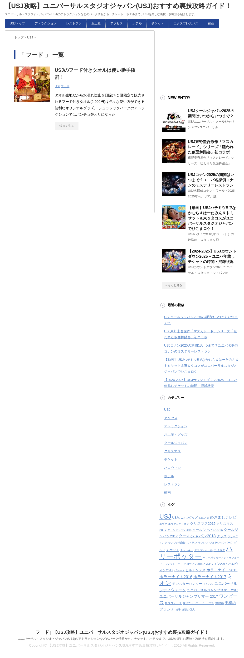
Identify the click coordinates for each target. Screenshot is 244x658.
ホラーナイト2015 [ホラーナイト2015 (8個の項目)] (222, 570)
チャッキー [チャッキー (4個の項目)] (186, 550)
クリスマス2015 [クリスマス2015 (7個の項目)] (202, 523)
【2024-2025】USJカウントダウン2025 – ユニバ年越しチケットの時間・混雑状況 (212, 256)
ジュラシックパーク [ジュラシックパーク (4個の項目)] (221, 542)
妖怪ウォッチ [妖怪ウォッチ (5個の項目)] (173, 603)
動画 (211, 23)
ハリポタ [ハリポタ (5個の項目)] (219, 550)
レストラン (74, 23)
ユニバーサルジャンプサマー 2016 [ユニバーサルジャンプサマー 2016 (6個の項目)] (212, 590)
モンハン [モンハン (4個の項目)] (208, 583)
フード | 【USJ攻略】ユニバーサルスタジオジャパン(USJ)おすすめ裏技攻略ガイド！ (122, 632)
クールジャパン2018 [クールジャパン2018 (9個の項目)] (197, 536)
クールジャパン (175, 443)
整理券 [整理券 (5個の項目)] (219, 603)
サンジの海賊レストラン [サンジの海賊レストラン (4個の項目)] (182, 542)
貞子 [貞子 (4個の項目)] (178, 609)
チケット (157, 23)
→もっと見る (173, 285)
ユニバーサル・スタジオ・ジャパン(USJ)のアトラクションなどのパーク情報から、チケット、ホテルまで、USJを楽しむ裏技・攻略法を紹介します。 (122, 638)
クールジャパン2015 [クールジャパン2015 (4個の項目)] (179, 530)
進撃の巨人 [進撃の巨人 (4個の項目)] (188, 609)
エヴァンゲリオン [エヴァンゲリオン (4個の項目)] (178, 523)
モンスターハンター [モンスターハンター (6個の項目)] (187, 584)
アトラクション (45, 23)
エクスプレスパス (186, 23)
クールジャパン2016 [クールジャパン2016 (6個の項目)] (207, 530)
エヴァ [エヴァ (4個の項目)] (163, 523)
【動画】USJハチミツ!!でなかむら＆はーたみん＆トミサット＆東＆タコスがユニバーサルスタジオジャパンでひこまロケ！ (212, 218)
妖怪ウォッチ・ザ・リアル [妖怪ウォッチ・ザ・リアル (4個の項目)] (198, 603)
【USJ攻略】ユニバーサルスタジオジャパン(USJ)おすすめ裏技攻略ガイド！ (118, 6)
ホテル (137, 23)
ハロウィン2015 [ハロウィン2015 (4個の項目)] (193, 564)
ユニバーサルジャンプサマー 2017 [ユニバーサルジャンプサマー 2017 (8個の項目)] (188, 596)
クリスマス (172, 451)
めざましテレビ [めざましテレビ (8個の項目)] (223, 517)
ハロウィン (172, 468)
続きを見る (66, 126)
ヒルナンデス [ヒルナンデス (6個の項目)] (195, 570)
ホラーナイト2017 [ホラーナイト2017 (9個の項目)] (209, 577)
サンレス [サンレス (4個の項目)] (203, 542)
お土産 (96, 23)
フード (65, 86)
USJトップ (17, 23)
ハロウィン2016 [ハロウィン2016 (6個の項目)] (215, 564)
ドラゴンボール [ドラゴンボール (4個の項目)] (203, 550)
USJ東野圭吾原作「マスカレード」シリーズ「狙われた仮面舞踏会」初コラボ (211, 147)
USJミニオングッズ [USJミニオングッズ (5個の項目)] (185, 517)
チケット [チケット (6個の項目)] (172, 550)
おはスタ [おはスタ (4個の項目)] (204, 517)
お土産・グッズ (175, 434)
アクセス (116, 23)
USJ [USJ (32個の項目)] (165, 516)
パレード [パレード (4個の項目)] (179, 570)
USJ (57, 86)
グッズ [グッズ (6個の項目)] (222, 536)
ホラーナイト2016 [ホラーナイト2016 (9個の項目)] (175, 577)
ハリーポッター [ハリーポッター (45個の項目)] (196, 552)
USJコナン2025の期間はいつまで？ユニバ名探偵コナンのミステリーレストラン (211, 180)
